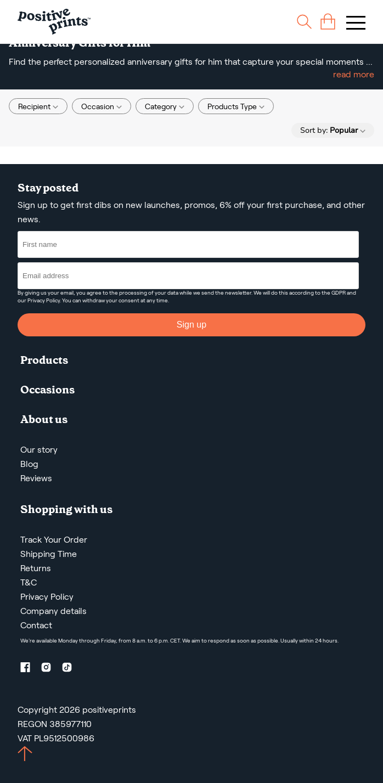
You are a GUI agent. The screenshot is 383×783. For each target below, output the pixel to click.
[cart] (327, 22)
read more (353, 74)
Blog (29, 464)
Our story (39, 449)
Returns (35, 568)
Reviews (36, 478)
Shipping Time (48, 554)
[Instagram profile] (50, 669)
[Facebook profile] (29, 669)
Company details (53, 611)
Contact (36, 625)
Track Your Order (53, 539)
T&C (28, 582)
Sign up (191, 324)
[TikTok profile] (71, 669)
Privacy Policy (43, 300)
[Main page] (54, 22)
